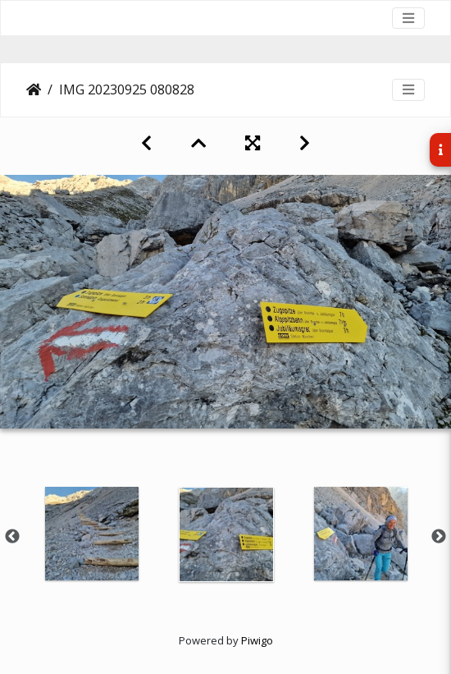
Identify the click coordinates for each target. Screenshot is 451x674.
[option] (92, 533)
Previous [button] (12, 537)
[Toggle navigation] (408, 18)
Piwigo (257, 640)
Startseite (33, 89)
